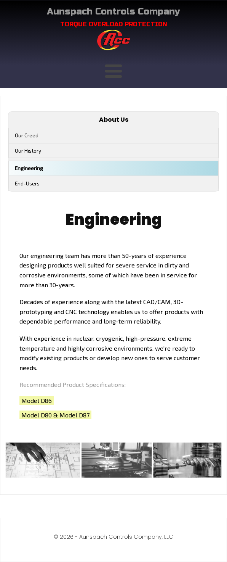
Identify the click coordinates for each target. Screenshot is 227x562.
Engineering (29, 168)
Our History (28, 150)
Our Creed (26, 135)
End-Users (27, 183)
